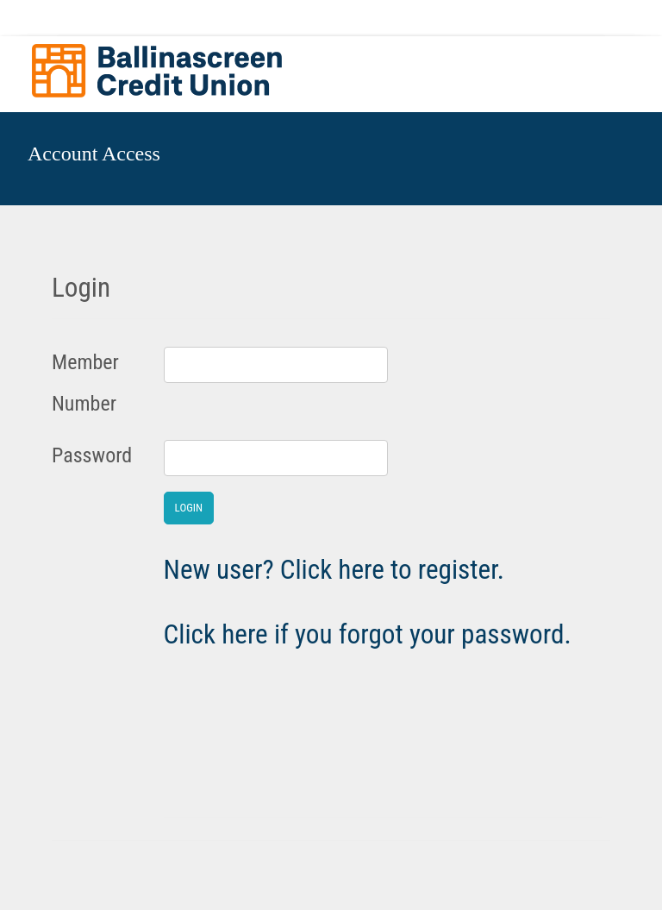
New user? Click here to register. (334, 570)
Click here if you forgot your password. (367, 634)
